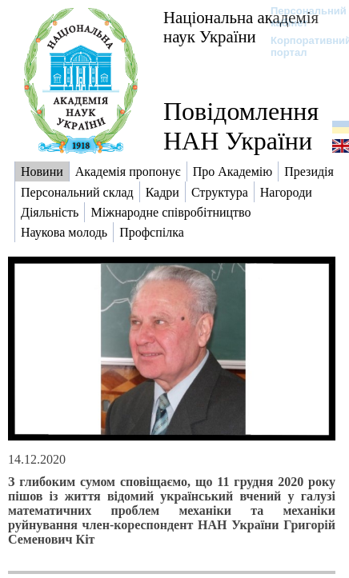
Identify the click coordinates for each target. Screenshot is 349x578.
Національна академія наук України (241, 27)
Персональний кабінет (301, 17)
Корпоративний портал (301, 46)
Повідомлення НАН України (241, 126)
